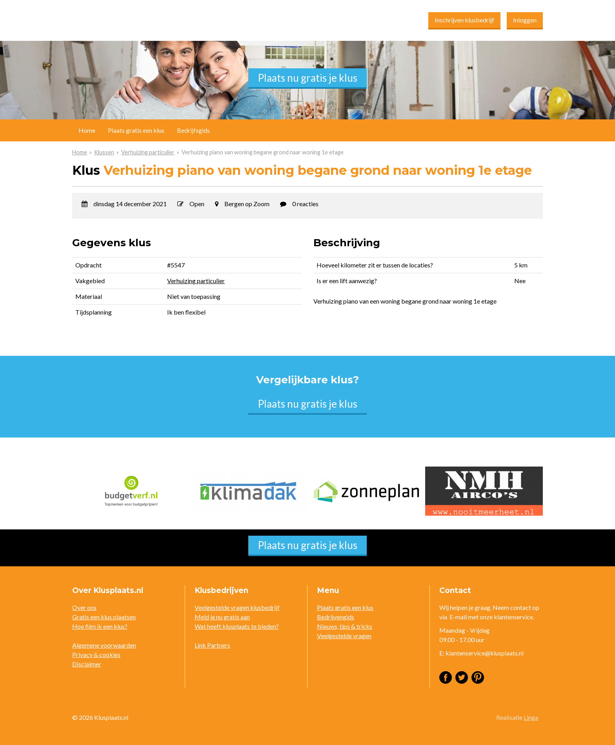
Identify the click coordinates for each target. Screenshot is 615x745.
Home (79, 152)
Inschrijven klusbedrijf (464, 20)
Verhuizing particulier (148, 152)
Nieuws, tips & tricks (344, 626)
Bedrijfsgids (193, 130)
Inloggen (525, 20)
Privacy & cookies (96, 654)
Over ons (84, 607)
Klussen (104, 152)
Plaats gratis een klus (136, 130)
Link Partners (212, 645)
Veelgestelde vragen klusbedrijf (237, 607)
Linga (531, 717)
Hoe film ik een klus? (99, 626)
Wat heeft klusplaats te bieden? (237, 626)
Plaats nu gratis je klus (307, 77)
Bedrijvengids (335, 617)
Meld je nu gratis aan (222, 617)
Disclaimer (86, 664)
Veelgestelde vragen (344, 635)
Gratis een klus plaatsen (104, 617)
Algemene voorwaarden (104, 645)
